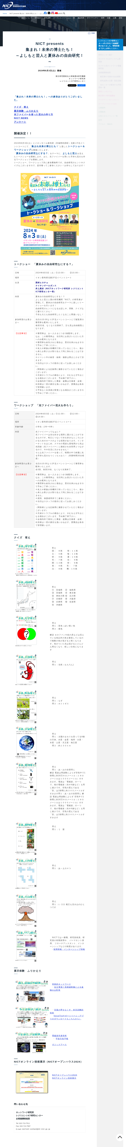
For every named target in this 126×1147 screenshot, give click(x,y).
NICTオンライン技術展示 (64, 1078)
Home (5, 13)
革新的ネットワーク (61, 984)
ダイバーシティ (99, 7)
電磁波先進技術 (59, 1036)
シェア (81, 85)
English (121, 3)
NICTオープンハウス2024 (64, 1075)
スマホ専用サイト (109, 3)
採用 (107, 7)
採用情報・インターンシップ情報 (69, 949)
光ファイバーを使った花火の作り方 (33, 114)
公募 (117, 7)
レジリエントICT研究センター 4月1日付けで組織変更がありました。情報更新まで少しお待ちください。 (109, 44)
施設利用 (89, 7)
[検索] (66, 3)
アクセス (84, 3)
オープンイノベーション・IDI (74, 7)
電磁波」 (71, 805)
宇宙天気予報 (62, 1039)
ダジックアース (59, 1045)
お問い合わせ (95, 3)
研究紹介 (50, 7)
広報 (112, 7)
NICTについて (41, 7)
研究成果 (58, 7)
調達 (121, 7)
